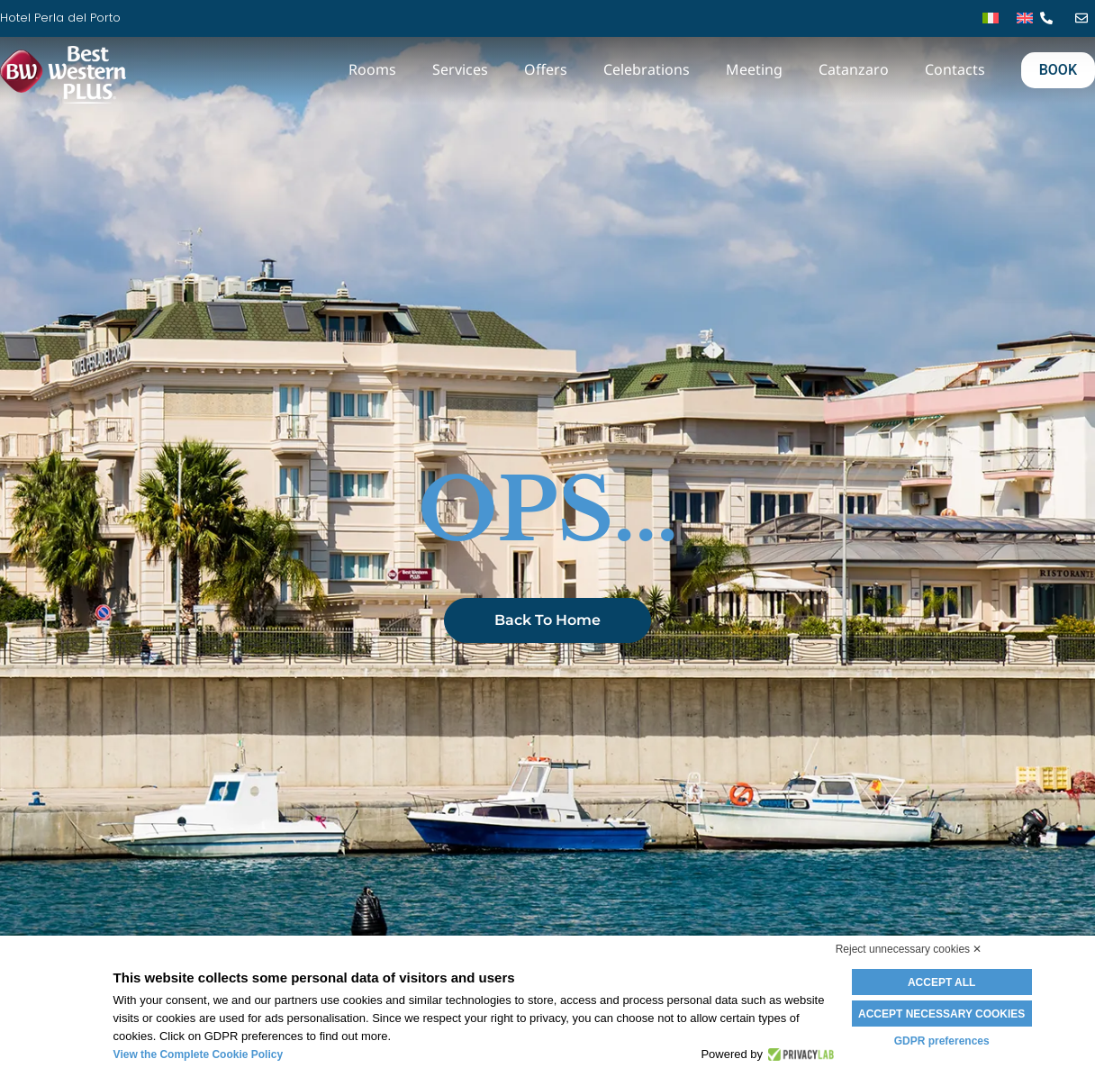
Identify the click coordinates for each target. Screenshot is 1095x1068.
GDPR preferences (942, 1041)
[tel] (1050, 18)
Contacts (955, 69)
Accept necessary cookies (941, 1014)
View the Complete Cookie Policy (198, 1054)
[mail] (1085, 18)
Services (460, 69)
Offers (545, 69)
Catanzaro (854, 69)
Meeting (754, 69)
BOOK (1058, 69)
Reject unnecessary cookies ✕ (909, 949)
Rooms (372, 69)
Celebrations (646, 69)
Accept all (942, 982)
